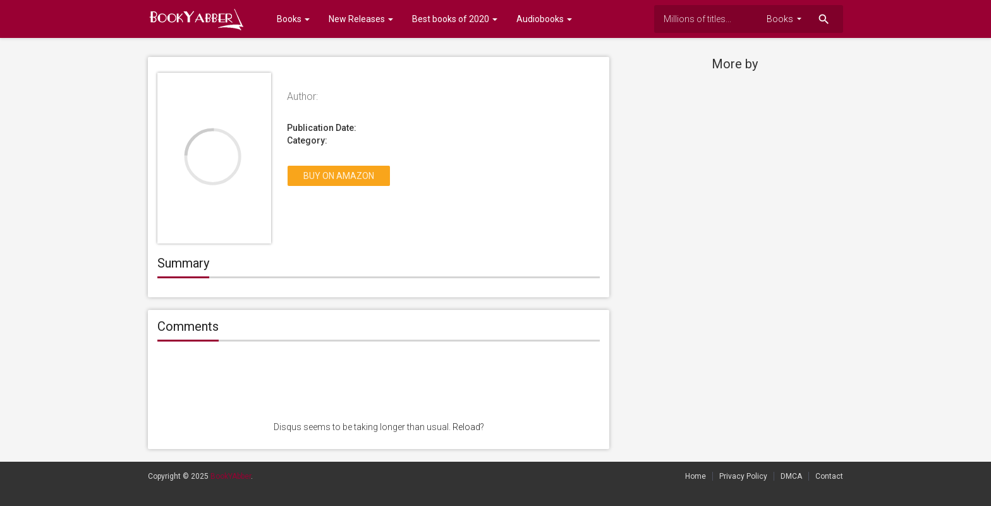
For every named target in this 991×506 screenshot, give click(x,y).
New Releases (361, 19)
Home (695, 476)
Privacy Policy (743, 476)
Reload (466, 427)
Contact (829, 476)
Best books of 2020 (454, 19)
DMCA (791, 476)
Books (288, 19)
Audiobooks (544, 19)
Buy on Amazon (338, 176)
